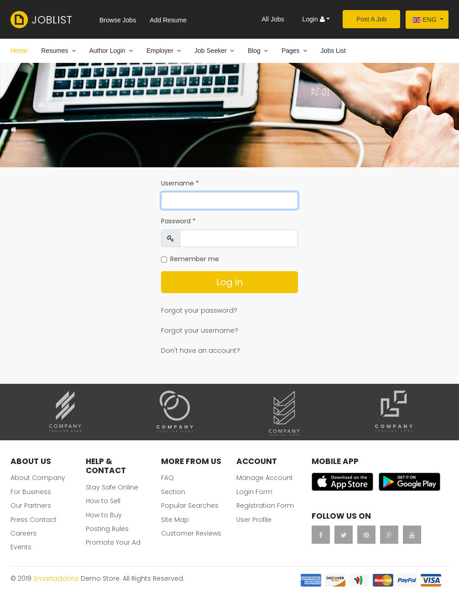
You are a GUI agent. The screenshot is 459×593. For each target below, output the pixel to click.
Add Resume (168, 20)
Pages (291, 50)
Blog (254, 50)
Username (180, 183)
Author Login (107, 50)
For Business (30, 491)
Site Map (175, 519)
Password (178, 221)
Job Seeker (210, 50)
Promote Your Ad (113, 542)
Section (173, 491)
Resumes (54, 50)
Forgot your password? (199, 310)
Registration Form (265, 505)
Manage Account (264, 477)
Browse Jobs (117, 20)
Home (18, 50)
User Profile (253, 519)
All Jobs (272, 19)
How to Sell (103, 500)
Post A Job (371, 19)
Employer (159, 50)
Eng (424, 19)
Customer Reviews (191, 533)
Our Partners (30, 505)
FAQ (167, 477)
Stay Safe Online (112, 487)
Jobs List (333, 50)
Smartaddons (56, 578)
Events (20, 547)
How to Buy (104, 515)
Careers (23, 533)
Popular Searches (190, 505)
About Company (37, 477)
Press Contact (33, 519)
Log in (229, 282)
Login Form (254, 491)
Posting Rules (107, 528)
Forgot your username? (199, 330)
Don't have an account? (200, 350)
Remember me (194, 258)
